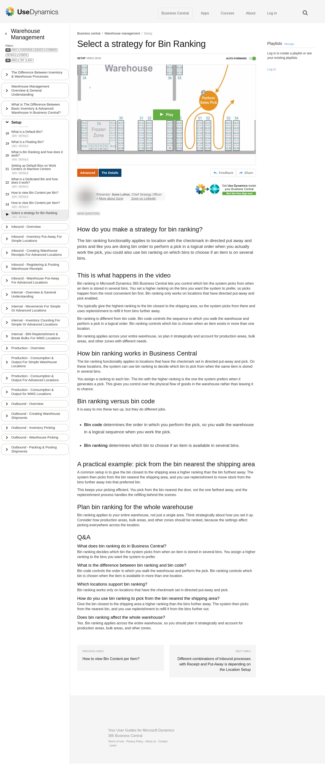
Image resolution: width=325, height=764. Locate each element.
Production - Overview (28, 352)
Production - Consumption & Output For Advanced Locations (35, 382)
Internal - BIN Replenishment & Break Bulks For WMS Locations (36, 340)
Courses (227, 13)
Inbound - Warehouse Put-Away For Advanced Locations (35, 284)
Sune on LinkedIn (143, 199)
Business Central (175, 13)
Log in (272, 13)
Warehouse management (122, 34)
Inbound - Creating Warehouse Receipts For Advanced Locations (37, 256)
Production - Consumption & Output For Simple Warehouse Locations (34, 366)
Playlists (280, 44)
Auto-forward (241, 59)
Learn (113, 746)
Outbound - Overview (28, 408)
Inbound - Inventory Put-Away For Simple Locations (37, 242)
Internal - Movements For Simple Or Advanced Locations (36, 312)
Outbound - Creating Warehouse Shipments (36, 420)
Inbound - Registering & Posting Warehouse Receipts (35, 270)
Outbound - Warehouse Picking (35, 442)
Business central (88, 34)
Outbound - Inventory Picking (33, 432)
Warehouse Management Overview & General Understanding (30, 94)
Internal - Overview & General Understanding (34, 298)
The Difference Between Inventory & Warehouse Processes (37, 78)
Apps (205, 13)
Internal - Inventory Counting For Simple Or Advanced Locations (36, 326)
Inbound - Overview (26, 230)
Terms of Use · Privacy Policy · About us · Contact (137, 741)
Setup (16, 126)
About (250, 13)
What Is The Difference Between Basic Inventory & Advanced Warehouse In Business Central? (36, 112)
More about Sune (111, 199)
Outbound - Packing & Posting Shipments (34, 454)
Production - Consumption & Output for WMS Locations (33, 396)
